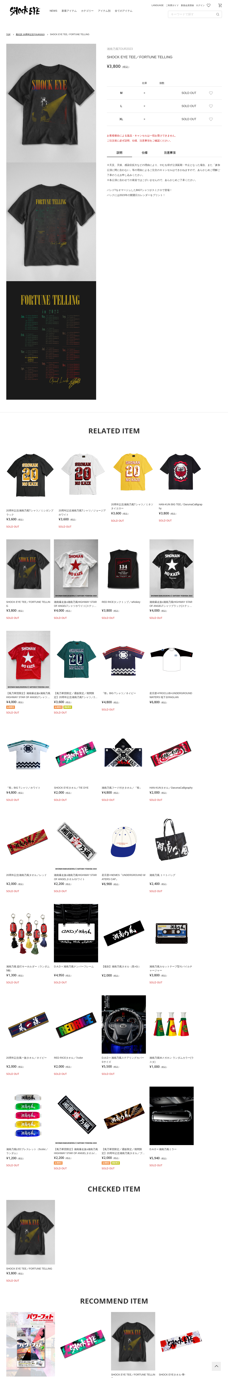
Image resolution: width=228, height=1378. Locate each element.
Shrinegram (114, 1325)
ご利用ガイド (172, 5)
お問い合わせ (214, 5)
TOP (8, 34)
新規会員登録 (187, 5)
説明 (119, 152)
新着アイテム (69, 10)
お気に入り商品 (208, 5)
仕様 (145, 152)
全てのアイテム (123, 10)
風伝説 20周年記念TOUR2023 (30, 34)
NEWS (53, 10)
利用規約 (76, 1356)
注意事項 (170, 152)
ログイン (200, 5)
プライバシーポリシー (104, 1356)
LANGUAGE (158, 5)
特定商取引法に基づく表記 (168, 1356)
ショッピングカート (220, 5)
